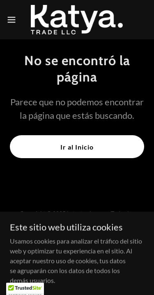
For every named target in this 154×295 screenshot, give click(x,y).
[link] (77, 19)
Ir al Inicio (77, 147)
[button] (14, 19)
